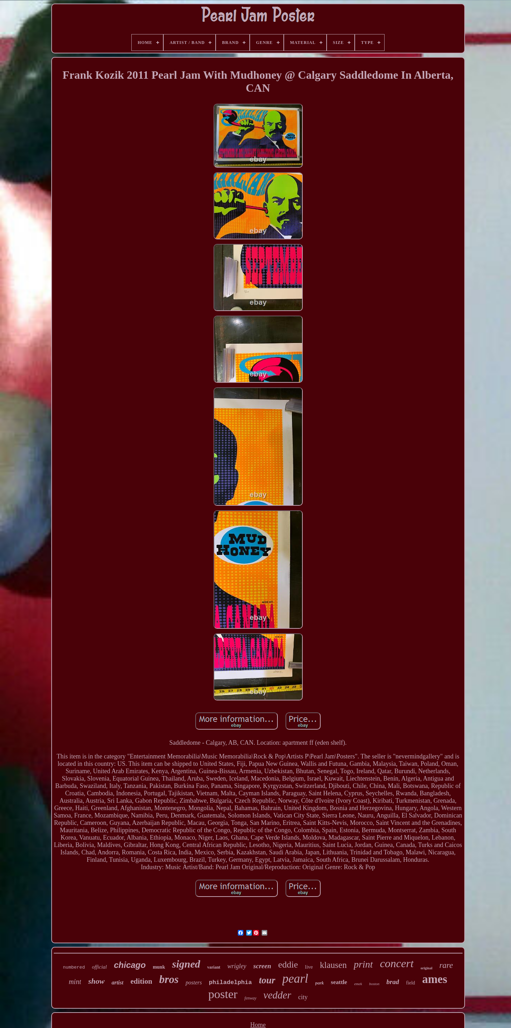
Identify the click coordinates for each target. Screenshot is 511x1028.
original (426, 968)
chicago (130, 965)
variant (213, 967)
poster (222, 994)
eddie (288, 964)
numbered (74, 967)
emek (358, 984)
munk (159, 967)
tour (267, 980)
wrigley (236, 966)
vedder (277, 995)
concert (397, 963)
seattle (339, 982)
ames (434, 979)
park (319, 982)
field (410, 982)
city (303, 997)
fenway (250, 998)
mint (75, 981)
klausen (333, 965)
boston (374, 984)
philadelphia (230, 982)
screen (262, 966)
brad (392, 981)
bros (168, 979)
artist (118, 982)
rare (446, 965)
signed (186, 964)
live (309, 967)
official (99, 967)
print (363, 964)
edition (141, 981)
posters (193, 982)
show (96, 981)
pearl (295, 978)
